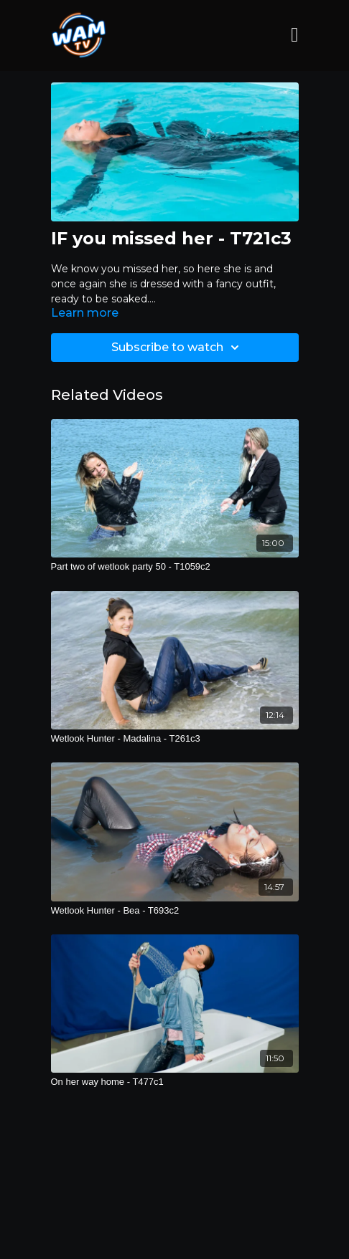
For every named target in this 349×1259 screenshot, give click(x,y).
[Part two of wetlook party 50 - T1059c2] (175, 567)
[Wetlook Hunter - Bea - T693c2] (175, 911)
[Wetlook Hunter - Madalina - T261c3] (175, 739)
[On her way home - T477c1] (175, 1082)
